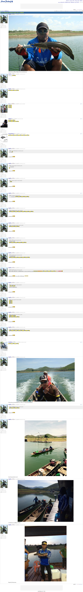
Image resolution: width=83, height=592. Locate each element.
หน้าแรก (67, 0)
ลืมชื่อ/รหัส (72, 2)
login (59, 2)
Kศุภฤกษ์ (9, 118)
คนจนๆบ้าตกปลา (11, 133)
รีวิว (73, 0)
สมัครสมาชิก (62, 2)
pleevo (9, 103)
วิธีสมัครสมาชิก (67, 2)
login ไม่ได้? (77, 2)
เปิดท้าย (81, 0)
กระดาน (71, 0)
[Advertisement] (41, 587)
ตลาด (78, 0)
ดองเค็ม (9, 14)
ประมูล (76, 0)
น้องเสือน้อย (10, 342)
